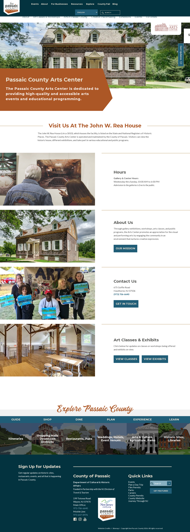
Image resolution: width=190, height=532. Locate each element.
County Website (136, 497)
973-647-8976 (80, 514)
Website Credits (104, 528)
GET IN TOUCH (127, 302)
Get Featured (161, 491)
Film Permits (134, 487)
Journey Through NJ (138, 500)
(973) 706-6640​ (121, 292)
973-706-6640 (80, 507)
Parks (131, 489)
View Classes (127, 357)
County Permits (136, 495)
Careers (132, 492)
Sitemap (116, 528)
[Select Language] (150, 5)
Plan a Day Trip (135, 484)
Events (131, 481)
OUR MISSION (126, 247)
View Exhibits (158, 357)
